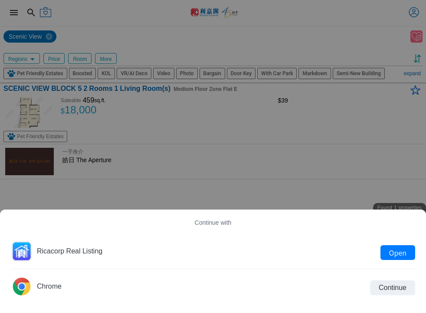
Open (397, 252)
